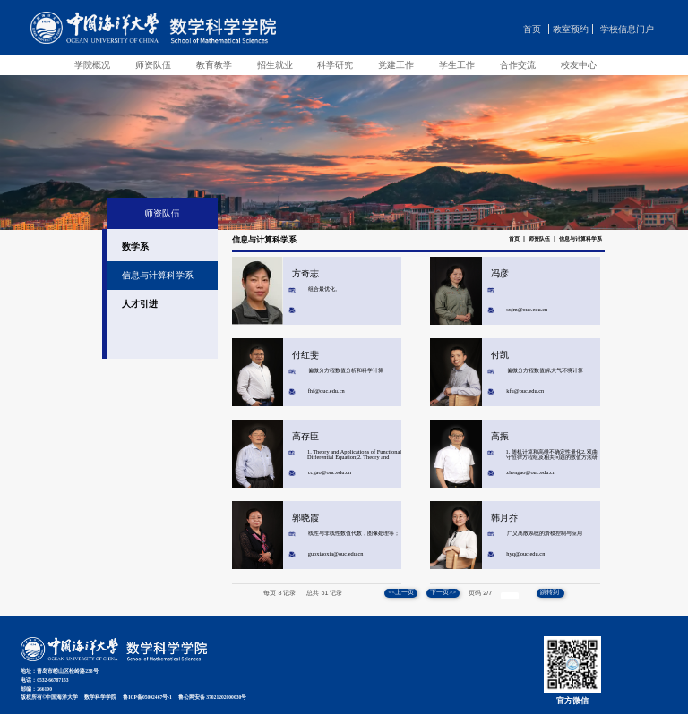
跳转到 (550, 592)
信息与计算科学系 (580, 239)
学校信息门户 (627, 29)
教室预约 (571, 29)
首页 (532, 29)
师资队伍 (539, 239)
